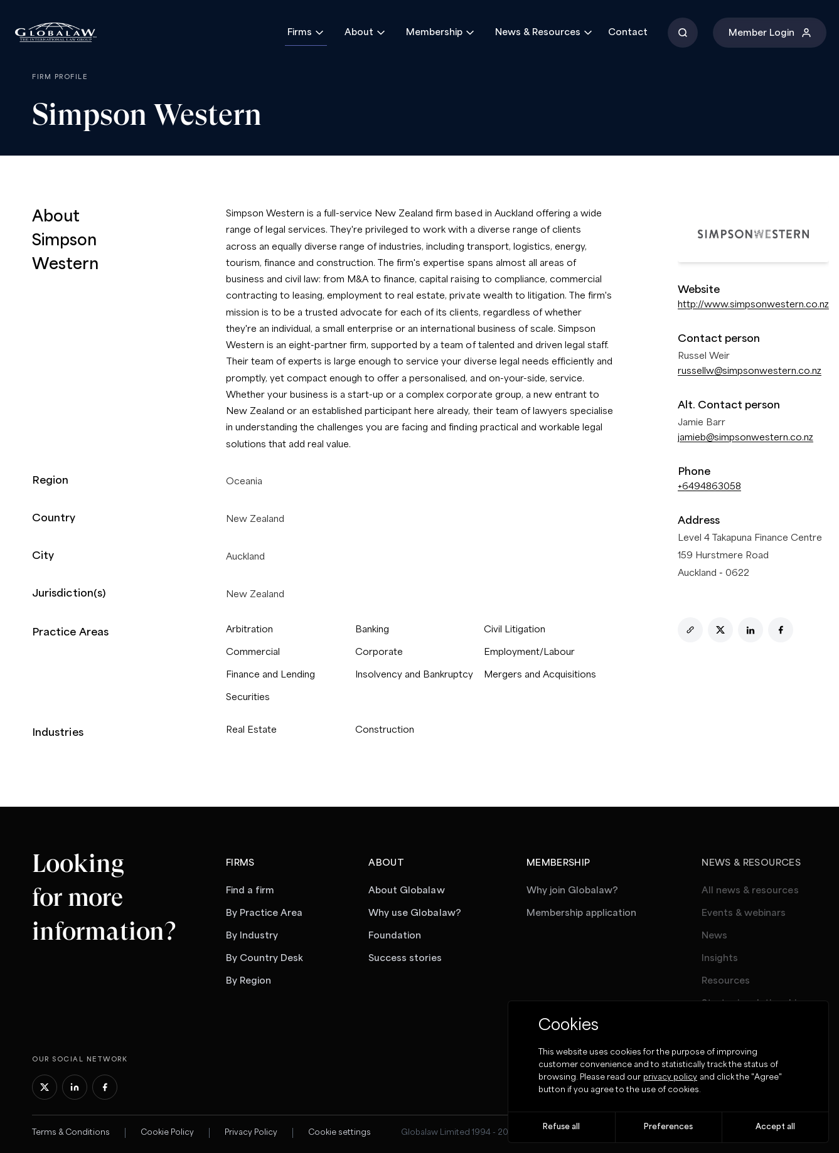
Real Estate (251, 730)
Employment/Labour (529, 652)
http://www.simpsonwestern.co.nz (753, 304)
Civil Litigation (514, 629)
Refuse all (561, 1127)
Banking (372, 629)
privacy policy (670, 1077)
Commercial (253, 652)
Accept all (775, 1127)
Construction (384, 730)
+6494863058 (709, 486)
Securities (248, 697)
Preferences (668, 1127)
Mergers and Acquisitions (540, 675)
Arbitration (249, 629)
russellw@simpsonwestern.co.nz (749, 371)
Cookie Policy (167, 1133)
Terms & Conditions (71, 1133)
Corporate (379, 652)
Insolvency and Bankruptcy (414, 675)
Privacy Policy (251, 1133)
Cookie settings (339, 1133)
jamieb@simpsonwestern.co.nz (745, 437)
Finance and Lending (270, 675)
